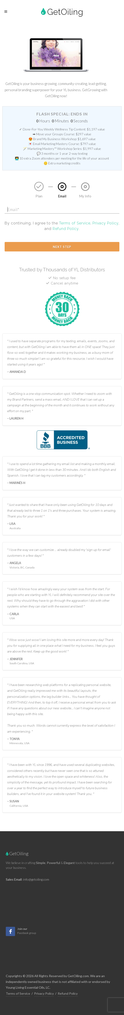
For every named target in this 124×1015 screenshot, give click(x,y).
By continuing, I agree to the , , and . (62, 226)
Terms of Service (74, 223)
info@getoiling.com (36, 879)
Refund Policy (66, 229)
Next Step (62, 247)
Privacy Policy (105, 223)
